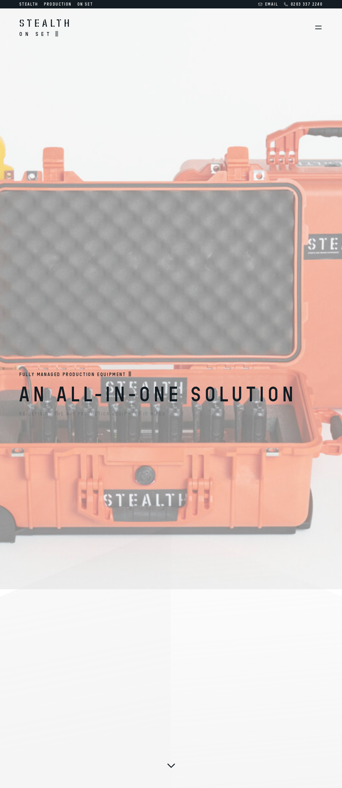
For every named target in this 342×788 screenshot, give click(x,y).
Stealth (28, 4)
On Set (85, 4)
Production (58, 4)
